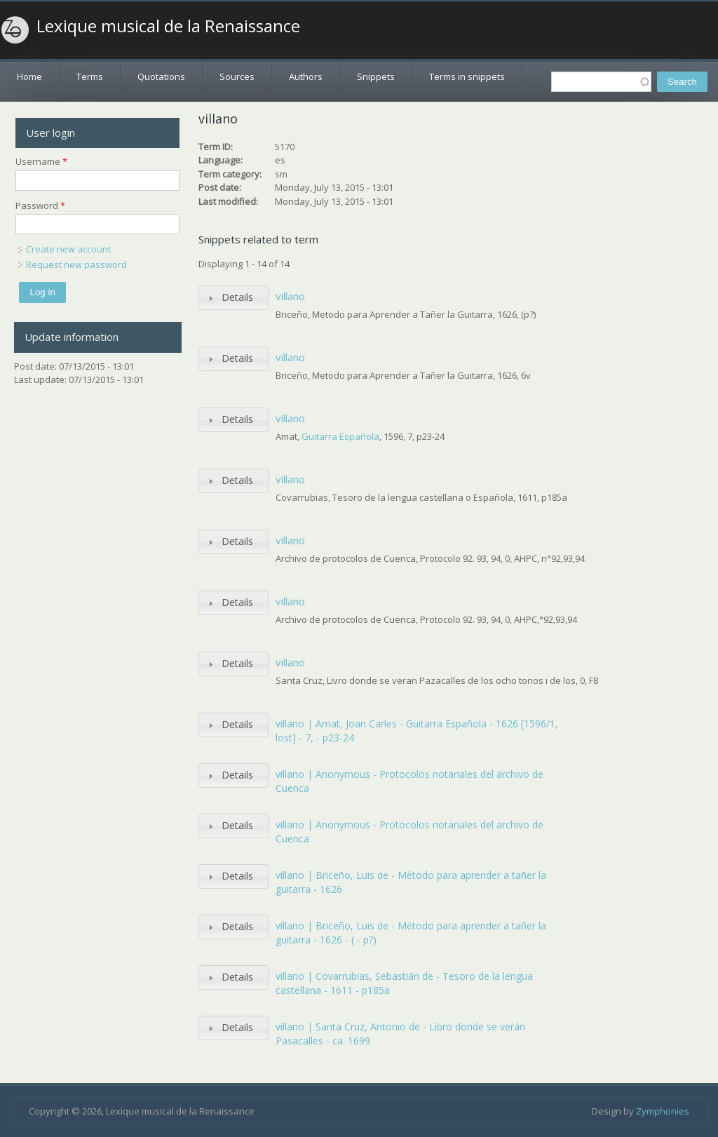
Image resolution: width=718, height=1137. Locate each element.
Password (40, 205)
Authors (306, 76)
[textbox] (601, 82)
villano (290, 296)
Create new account (68, 249)
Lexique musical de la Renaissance (168, 26)
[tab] (233, 297)
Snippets (376, 76)
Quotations (161, 76)
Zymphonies (662, 1111)
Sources (237, 76)
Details (237, 297)
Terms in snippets (467, 76)
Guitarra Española (340, 436)
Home (29, 76)
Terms (89, 76)
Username (41, 161)
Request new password (76, 264)
